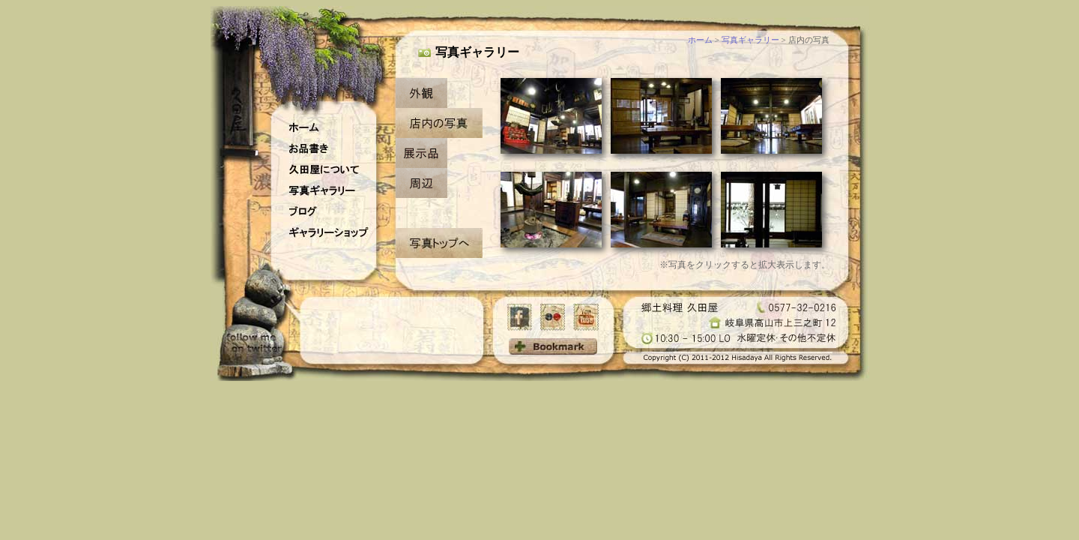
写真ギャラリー (750, 39)
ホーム (700, 39)
